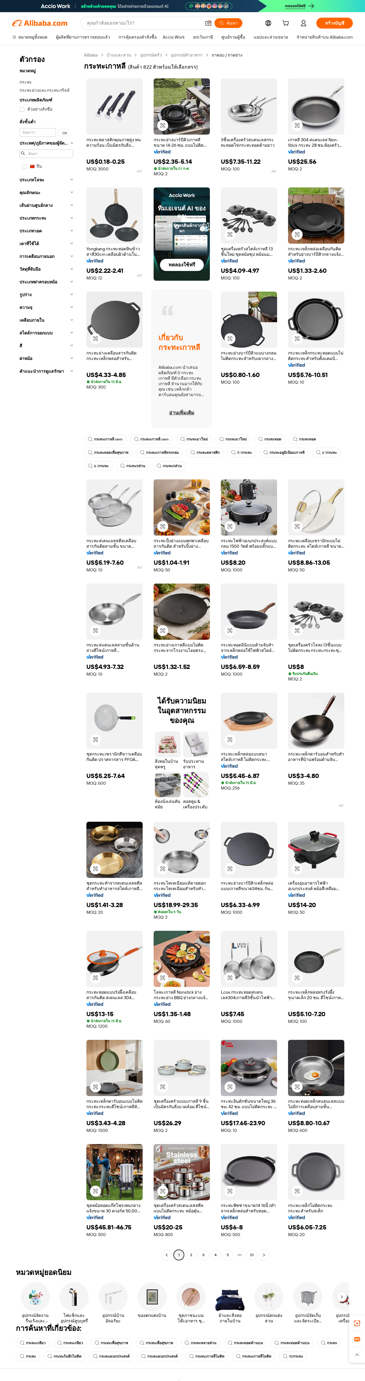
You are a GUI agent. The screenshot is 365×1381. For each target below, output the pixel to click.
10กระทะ (293, 1356)
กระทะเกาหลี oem (105, 439)
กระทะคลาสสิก (205, 452)
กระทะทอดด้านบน (245, 1343)
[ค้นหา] (228, 23)
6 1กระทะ (326, 452)
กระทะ (329, 1343)
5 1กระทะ (241, 452)
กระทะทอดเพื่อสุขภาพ (108, 452)
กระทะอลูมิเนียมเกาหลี (283, 452)
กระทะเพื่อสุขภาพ (111, 1343)
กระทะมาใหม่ (194, 439)
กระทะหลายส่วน (200, 1343)
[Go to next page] (264, 1254)
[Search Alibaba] (143, 23)
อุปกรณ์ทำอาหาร (187, 55)
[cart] (286, 24)
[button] (208, 23)
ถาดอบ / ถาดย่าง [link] (227, 55)
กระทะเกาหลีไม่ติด (206, 1356)
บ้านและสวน (119, 55)
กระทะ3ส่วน (132, 466)
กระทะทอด (269, 439)
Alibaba (91, 55)
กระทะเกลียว (33, 1343)
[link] (357, 1323)
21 (252, 1255)
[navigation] (46, 656)
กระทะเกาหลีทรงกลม (159, 452)
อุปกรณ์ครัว (151, 55)
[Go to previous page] (166, 1254)
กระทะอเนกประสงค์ (111, 1356)
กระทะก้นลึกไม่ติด (64, 1356)
